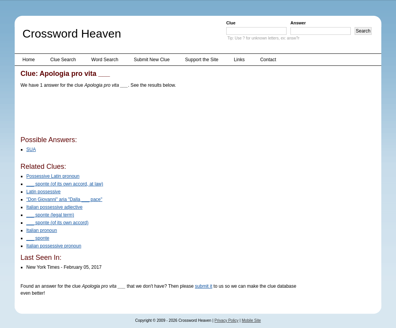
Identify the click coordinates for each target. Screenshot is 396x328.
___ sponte (37, 238)
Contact (268, 59)
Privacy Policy (227, 320)
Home (28, 59)
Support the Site (201, 59)
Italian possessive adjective (54, 207)
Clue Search (63, 59)
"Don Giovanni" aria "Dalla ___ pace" (64, 199)
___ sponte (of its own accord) (57, 222)
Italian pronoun (41, 230)
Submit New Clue (152, 59)
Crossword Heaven (71, 33)
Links (239, 59)
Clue (231, 23)
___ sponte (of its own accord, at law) (64, 184)
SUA (31, 149)
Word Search (104, 59)
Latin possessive (43, 191)
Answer (298, 23)
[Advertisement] (161, 113)
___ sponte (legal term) (50, 215)
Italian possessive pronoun (53, 246)
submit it (203, 286)
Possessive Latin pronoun (52, 176)
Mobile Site (251, 320)
